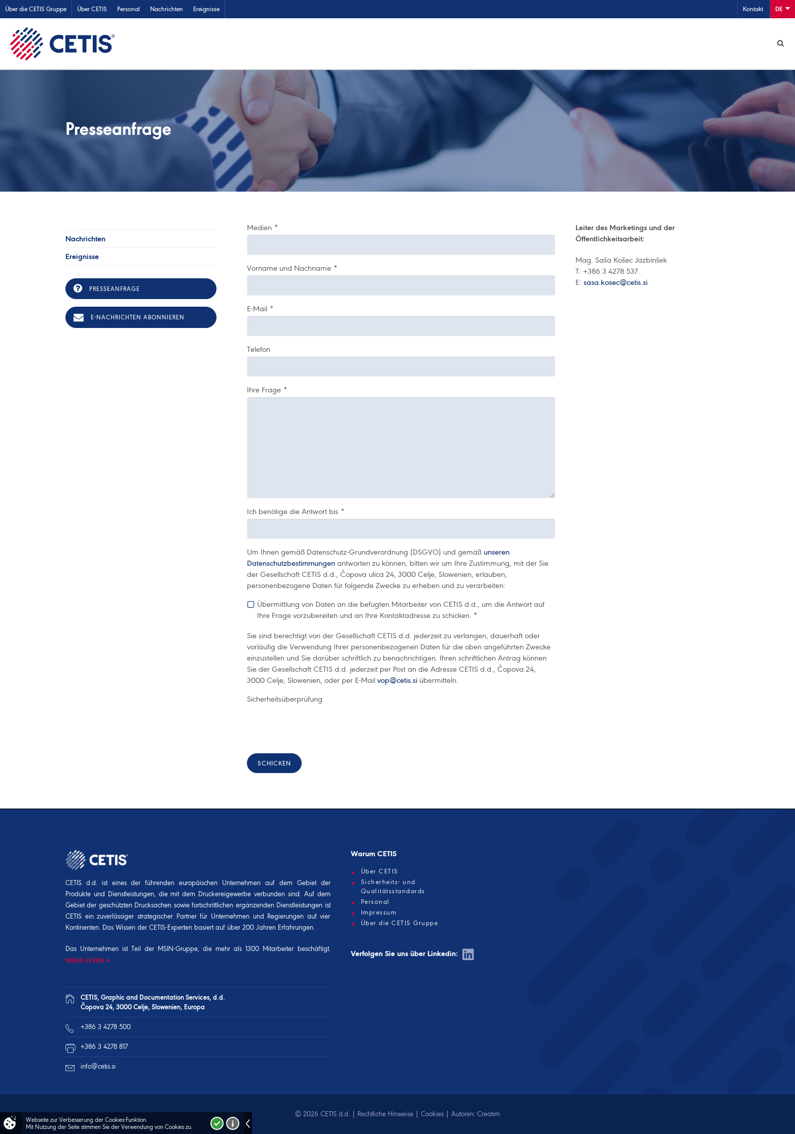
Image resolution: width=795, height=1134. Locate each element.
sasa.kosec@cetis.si (615, 282)
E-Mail (260, 308)
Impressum (379, 912)
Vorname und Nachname (292, 268)
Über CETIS (92, 9)
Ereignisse (206, 9)
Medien (262, 227)
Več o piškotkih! (232, 1123)
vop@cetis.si (397, 680)
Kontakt (753, 9)
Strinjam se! (217, 1123)
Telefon (258, 349)
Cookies (432, 1114)
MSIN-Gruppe (178, 949)
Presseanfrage (107, 288)
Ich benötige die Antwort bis (295, 511)
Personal (128, 9)
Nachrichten (166, 9)
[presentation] (324, 726)
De (782, 8)
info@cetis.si (98, 1066)
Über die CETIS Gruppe (35, 9)
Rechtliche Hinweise (385, 1114)
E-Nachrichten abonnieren (129, 317)
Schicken (274, 763)
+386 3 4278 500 (106, 1027)
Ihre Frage (267, 389)
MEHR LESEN (85, 960)
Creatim (488, 1114)
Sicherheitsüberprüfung (284, 699)
